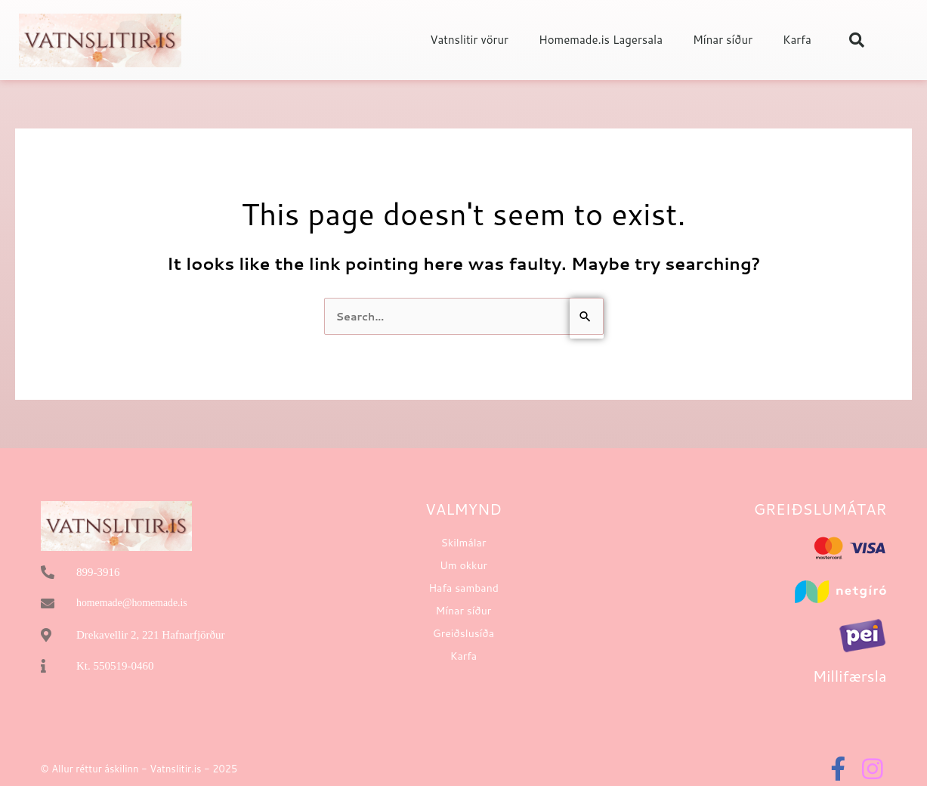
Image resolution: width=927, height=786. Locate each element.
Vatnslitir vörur (469, 40)
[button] (857, 40)
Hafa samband (463, 588)
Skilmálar (464, 543)
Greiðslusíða (463, 634)
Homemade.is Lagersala (601, 40)
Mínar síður (722, 40)
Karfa (797, 40)
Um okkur (463, 566)
